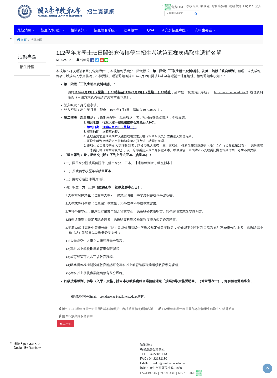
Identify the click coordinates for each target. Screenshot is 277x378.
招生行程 (27, 67)
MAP (181, 373)
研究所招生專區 (173, 30)
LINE (192, 373)
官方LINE (177, 7)
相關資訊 (77, 30)
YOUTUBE (167, 373)
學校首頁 (192, 6)
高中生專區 (203, 30)
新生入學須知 (51, 30)
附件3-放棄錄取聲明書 (76, 316)
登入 (258, 6)
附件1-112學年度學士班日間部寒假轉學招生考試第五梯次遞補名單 (106, 308)
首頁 (22, 39)
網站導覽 (235, 6)
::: (162, 6)
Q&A (150, 30)
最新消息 (24, 30)
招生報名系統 (104, 30)
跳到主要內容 (9, 2)
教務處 (205, 6)
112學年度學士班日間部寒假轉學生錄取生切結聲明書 (196, 308)
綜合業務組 (219, 6)
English (248, 6)
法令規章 (131, 30)
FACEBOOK (148, 373)
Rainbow (35, 347)
